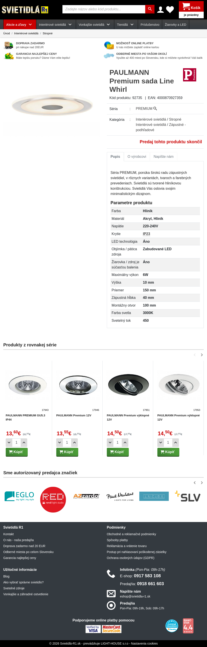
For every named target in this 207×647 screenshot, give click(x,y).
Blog (6, 576)
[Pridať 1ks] (24, 442)
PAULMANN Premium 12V (73, 415)
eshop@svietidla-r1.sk (135, 596)
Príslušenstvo (150, 24)
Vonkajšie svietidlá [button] (95, 24)
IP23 (146, 234)
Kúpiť (16, 452)
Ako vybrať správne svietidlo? (23, 582)
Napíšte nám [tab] (164, 156)
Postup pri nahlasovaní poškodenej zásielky (137, 552)
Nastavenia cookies (144, 643)
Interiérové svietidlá (26, 33)
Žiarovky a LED (175, 24)
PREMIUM (146, 108)
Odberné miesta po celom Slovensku (28, 552)
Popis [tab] (115, 156)
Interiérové (151, 119)
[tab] (115, 156)
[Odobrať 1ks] (9, 442)
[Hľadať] (149, 9)
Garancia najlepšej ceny (19, 558)
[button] (195, 355)
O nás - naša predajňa (18, 540)
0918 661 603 (142, 583)
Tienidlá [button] (126, 24)
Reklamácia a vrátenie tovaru (127, 546)
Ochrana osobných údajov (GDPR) (130, 558)
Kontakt (8, 534)
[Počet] (16, 442)
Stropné (48, 33)
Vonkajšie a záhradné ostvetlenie (25, 594)
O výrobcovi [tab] (137, 156)
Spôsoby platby (117, 540)
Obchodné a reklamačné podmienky (131, 534)
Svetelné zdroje (14, 588)
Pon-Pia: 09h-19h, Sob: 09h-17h (142, 608)
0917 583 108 (140, 575)
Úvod (6, 33)
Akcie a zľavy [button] (19, 24)
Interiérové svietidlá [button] (56, 24)
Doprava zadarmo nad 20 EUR (24, 546)
